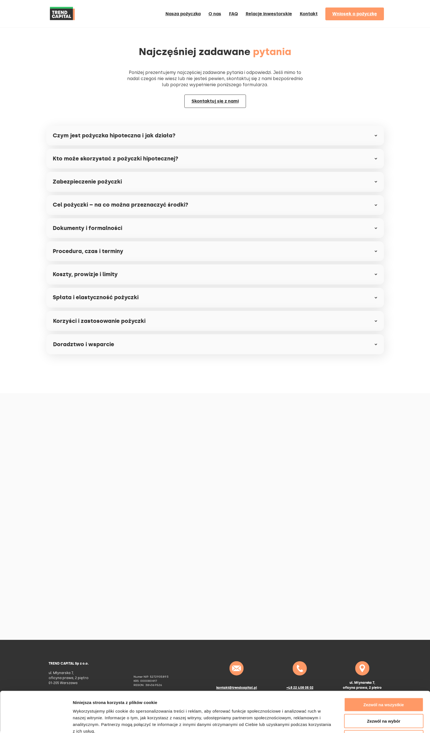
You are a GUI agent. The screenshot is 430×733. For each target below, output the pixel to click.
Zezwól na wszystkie (383, 677)
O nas (214, 13)
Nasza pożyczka (183, 13)
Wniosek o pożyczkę (354, 13)
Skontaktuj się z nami (215, 101)
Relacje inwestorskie (269, 13)
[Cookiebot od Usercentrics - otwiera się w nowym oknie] (36, 722)
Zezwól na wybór (383, 694)
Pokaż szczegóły (296, 722)
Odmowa (383, 710)
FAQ (233, 13)
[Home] (62, 23)
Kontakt (309, 13)
